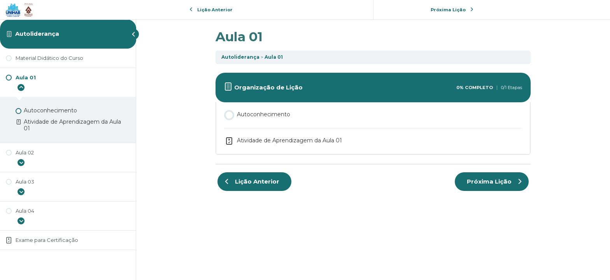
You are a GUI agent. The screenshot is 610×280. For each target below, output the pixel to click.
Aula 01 (274, 57)
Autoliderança (37, 33)
